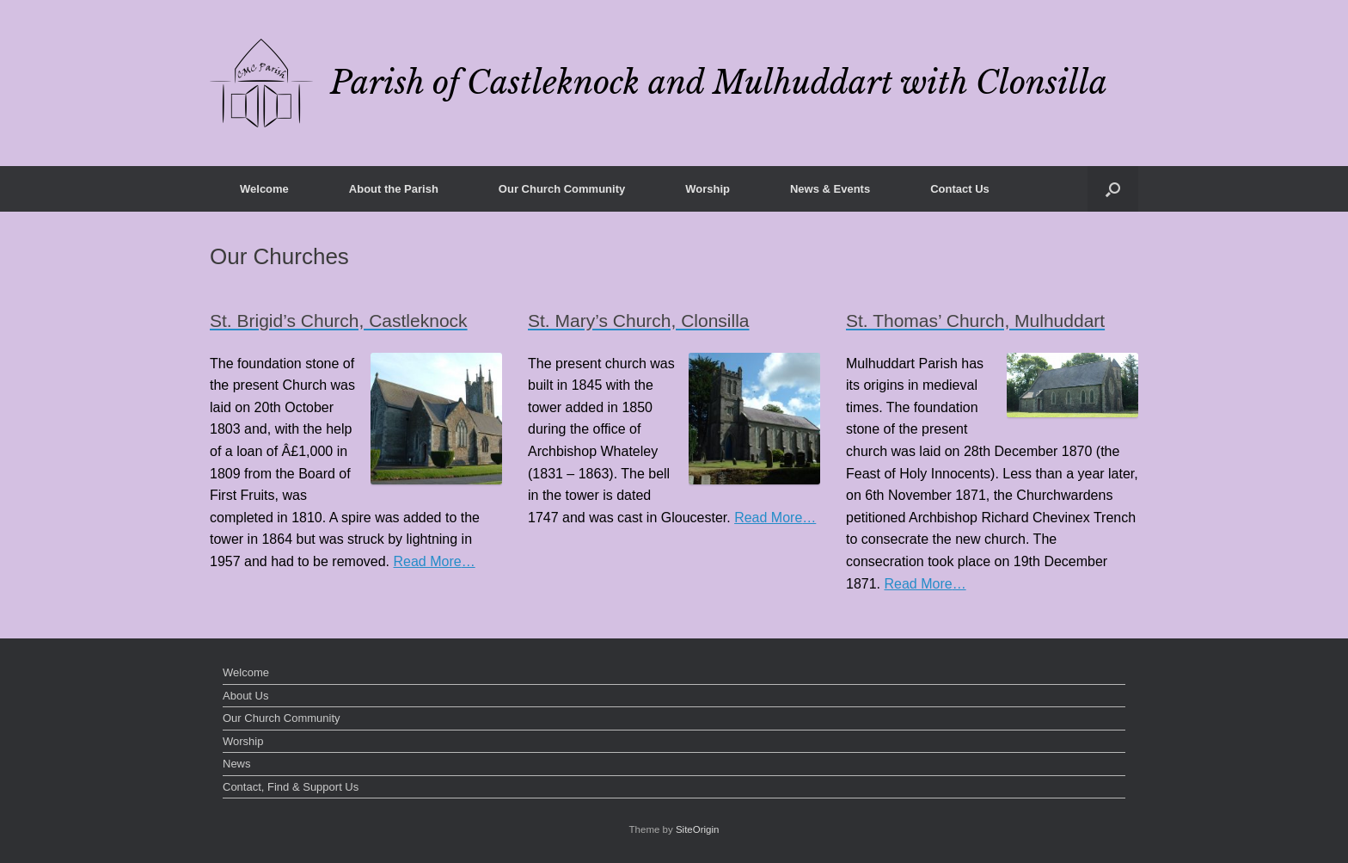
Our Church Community (562, 188)
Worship (707, 188)
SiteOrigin (698, 829)
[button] (1113, 189)
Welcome (264, 188)
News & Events (830, 188)
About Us (245, 695)
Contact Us (960, 188)
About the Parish (393, 188)
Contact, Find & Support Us (290, 786)
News (237, 763)
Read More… (434, 562)
